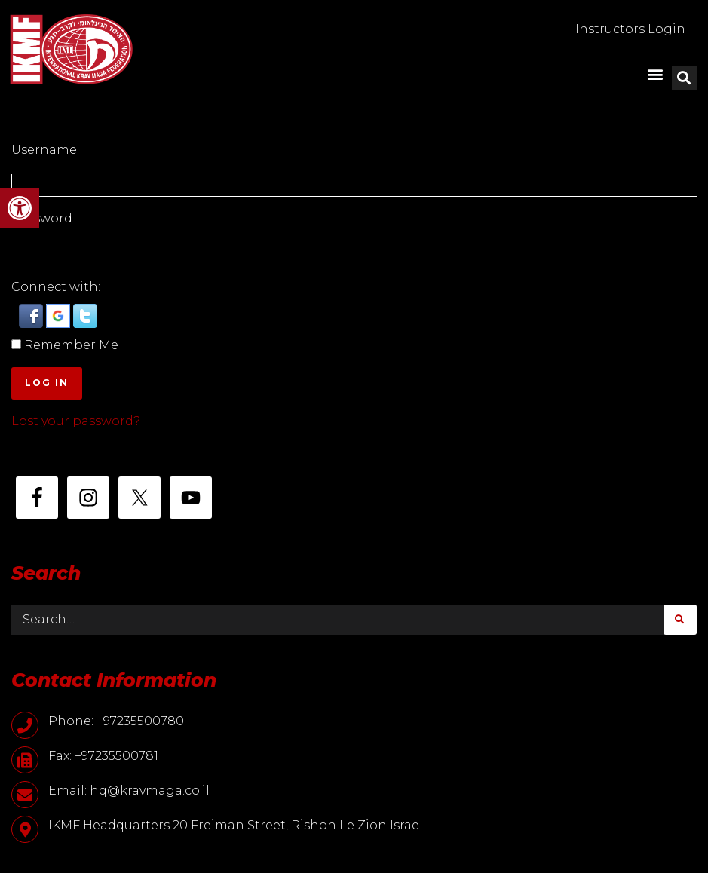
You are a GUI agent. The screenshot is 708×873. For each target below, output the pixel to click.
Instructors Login (630, 29)
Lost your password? (75, 421)
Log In (47, 382)
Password (41, 218)
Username (44, 149)
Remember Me (71, 345)
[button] (19, 208)
